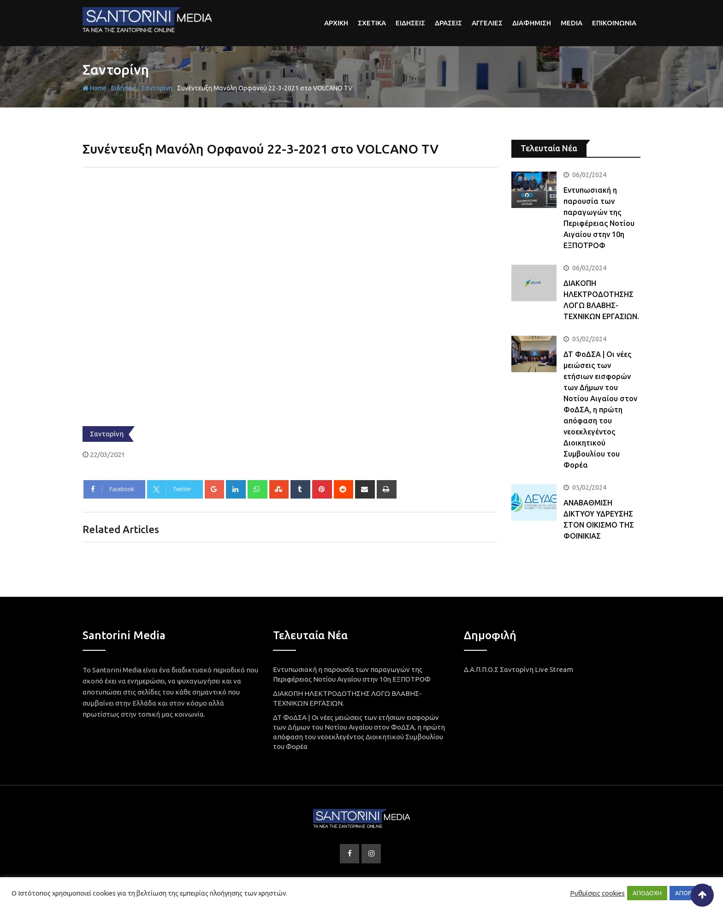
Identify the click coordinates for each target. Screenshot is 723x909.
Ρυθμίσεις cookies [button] (597, 893)
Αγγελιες (487, 23)
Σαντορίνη (116, 69)
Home (95, 88)
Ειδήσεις (123, 88)
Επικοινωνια (614, 23)
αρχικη (336, 23)
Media (571, 23)
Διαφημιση (531, 23)
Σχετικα (372, 23)
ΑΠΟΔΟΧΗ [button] (647, 893)
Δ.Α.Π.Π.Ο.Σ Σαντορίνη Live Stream (518, 669)
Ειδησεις (410, 23)
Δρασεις (448, 23)
